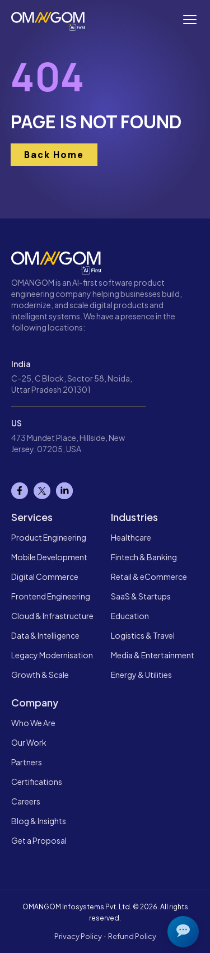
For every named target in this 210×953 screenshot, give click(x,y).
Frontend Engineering (50, 596)
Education (130, 616)
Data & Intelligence (45, 635)
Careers (25, 801)
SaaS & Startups (141, 596)
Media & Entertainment (152, 655)
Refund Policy (132, 936)
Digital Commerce (44, 576)
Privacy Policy (78, 936)
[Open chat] (183, 931)
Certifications (36, 782)
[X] (42, 490)
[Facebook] (19, 490)
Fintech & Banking (144, 557)
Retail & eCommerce (149, 576)
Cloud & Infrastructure (52, 616)
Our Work (28, 742)
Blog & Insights (38, 821)
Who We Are (33, 723)
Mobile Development (49, 557)
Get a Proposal (39, 840)
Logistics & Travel (143, 635)
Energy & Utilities (141, 675)
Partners (26, 762)
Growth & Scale (40, 675)
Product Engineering (48, 537)
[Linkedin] (64, 490)
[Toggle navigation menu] (190, 19)
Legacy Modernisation (52, 655)
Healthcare (131, 537)
